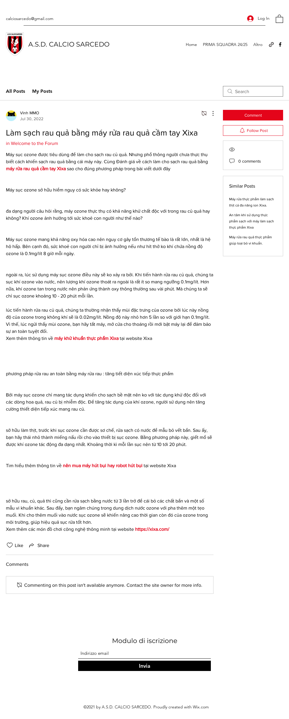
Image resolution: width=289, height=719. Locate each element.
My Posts (42, 91)
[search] (253, 91)
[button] (279, 18)
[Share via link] (38, 545)
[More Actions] (210, 113)
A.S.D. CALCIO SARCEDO (68, 44)
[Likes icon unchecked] (10, 545)
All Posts (15, 91)
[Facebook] (280, 44)
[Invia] (144, 666)
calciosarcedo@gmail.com (29, 18)
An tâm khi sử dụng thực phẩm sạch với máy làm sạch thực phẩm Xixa (251, 221)
